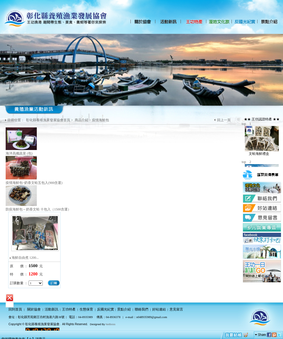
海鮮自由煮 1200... (25, 258)
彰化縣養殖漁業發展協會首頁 (48, 120)
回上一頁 (224, 120)
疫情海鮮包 (100, 120)
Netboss (110, 324)
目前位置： (16, 120)
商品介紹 (81, 120)
